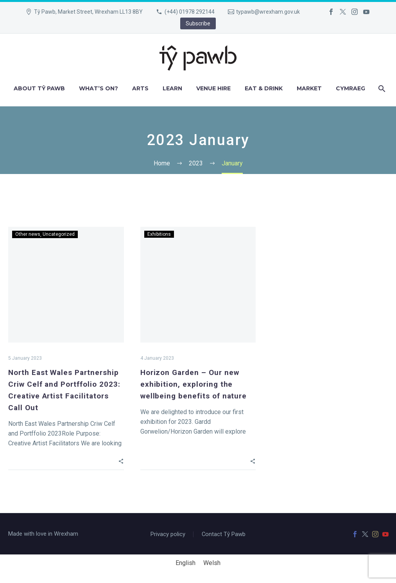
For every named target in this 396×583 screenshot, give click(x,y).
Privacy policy (168, 534)
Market (309, 88)
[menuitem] (350, 88)
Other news (27, 234)
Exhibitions (159, 234)
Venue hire (213, 88)
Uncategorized (59, 234)
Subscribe (198, 23)
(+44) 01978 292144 (190, 12)
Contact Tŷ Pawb (223, 534)
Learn (172, 88)
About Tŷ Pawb (39, 88)
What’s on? (98, 88)
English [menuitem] (185, 562)
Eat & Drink (264, 88)
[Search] (381, 88)
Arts (140, 88)
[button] (121, 461)
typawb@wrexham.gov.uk (268, 12)
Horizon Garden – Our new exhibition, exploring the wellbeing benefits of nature (193, 384)
